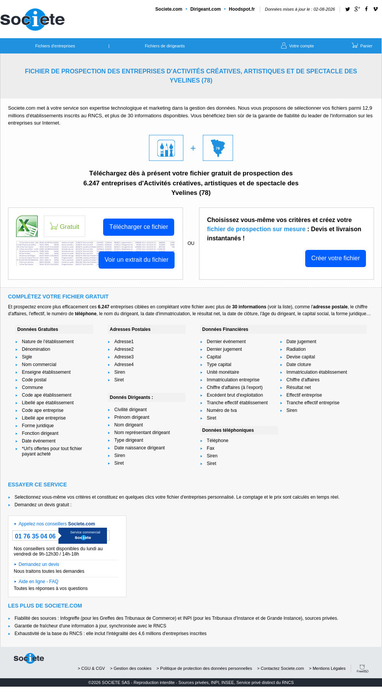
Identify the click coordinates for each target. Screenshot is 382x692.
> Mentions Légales (327, 668)
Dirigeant (205, 9)
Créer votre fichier (335, 258)
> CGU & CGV (91, 668)
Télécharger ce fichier (138, 227)
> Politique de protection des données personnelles (204, 668)
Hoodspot (242, 9)
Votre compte (297, 45)
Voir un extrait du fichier (136, 259)
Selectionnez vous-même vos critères (53, 497)
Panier (361, 45)
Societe (169, 9)
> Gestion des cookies (131, 668)
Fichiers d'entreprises (55, 46)
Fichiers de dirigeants (165, 46)
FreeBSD (363, 668)
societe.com (28, 658)
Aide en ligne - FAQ (38, 581)
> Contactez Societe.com (280, 668)
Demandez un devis (39, 564)
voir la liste (280, 307)
